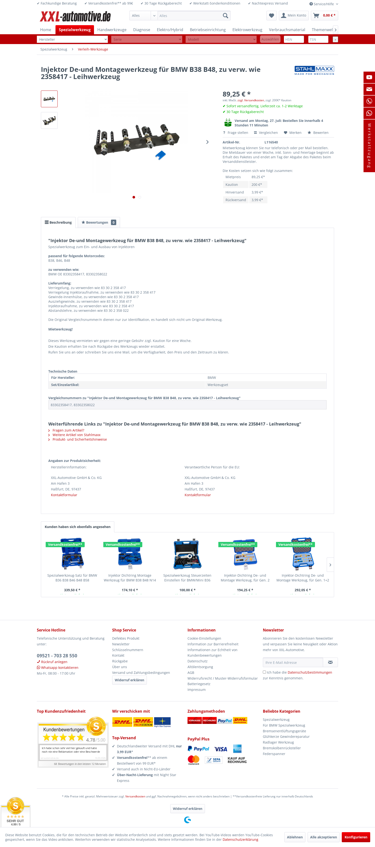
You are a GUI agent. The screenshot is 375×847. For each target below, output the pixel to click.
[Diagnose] (142, 29)
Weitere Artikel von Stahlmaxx (74, 434)
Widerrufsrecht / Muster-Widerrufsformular (223, 678)
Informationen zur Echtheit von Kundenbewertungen (212, 653)
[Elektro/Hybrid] (170, 29)
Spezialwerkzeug (276, 719)
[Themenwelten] (325, 29)
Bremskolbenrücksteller (282, 748)
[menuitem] (180, 15)
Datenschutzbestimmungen (310, 672)
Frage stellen (236, 132)
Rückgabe (120, 661)
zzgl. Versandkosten (250, 100)
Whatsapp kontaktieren (57, 667)
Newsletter (121, 644)
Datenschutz (198, 661)
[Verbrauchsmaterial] (287, 29)
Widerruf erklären (129, 680)
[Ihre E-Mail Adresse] (293, 662)
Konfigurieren (356, 837)
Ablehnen (295, 837)
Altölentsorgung (200, 667)
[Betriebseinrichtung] (208, 29)
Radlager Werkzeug (278, 742)
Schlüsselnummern (127, 650)
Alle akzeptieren (323, 837)
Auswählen (270, 39)
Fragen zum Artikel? (66, 430)
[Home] (46, 29)
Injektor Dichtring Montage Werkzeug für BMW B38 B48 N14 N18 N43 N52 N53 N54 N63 (130, 578)
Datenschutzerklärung (240, 839)
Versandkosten (135, 796)
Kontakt (118, 655)
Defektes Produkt (125, 638)
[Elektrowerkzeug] (247, 29)
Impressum (197, 689)
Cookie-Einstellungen (204, 638)
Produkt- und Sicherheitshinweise (77, 439)
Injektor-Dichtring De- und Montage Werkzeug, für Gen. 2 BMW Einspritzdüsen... (245, 578)
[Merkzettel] (271, 15)
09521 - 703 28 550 (57, 656)
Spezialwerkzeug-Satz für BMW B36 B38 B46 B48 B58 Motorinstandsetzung (72, 578)
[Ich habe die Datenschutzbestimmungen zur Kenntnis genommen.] (264, 672)
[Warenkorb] (324, 15)
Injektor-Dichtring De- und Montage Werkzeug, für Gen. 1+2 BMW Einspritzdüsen (302, 578)
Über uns (119, 667)
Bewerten (318, 132)
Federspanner (274, 753)
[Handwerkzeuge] (112, 29)
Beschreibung (58, 222)
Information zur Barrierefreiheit (213, 644)
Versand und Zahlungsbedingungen (141, 672)
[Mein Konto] (294, 15)
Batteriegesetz (199, 684)
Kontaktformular (64, 495)
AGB (191, 672)
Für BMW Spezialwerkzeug (284, 725)
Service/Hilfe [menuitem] (322, 4)
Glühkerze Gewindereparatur (286, 736)
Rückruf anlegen (52, 661)
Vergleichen (266, 132)
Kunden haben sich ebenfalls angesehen (77, 526)
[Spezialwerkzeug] (74, 29)
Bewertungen (99, 222)
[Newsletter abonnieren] (330, 662)
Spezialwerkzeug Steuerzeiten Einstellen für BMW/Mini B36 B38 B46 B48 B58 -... (187, 578)
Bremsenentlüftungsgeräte (284, 731)
